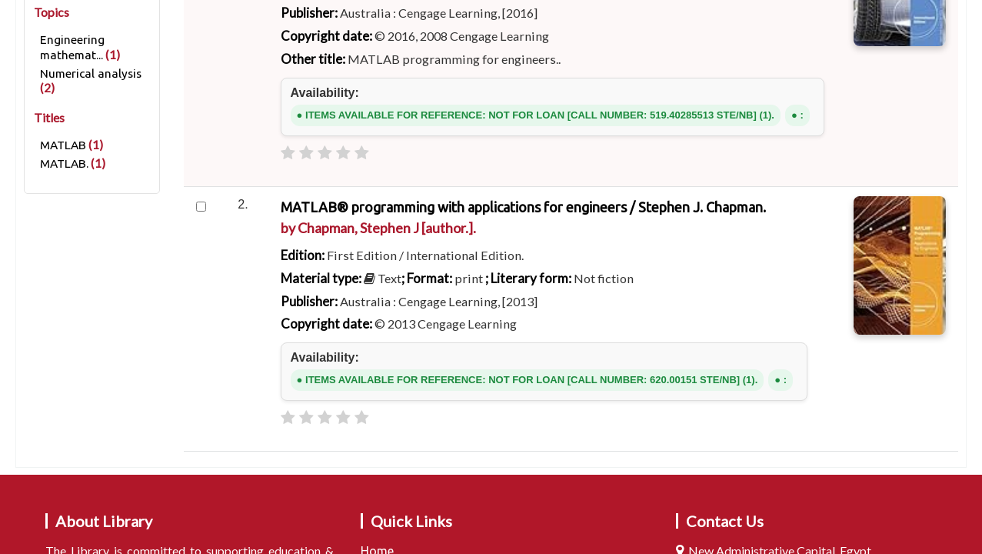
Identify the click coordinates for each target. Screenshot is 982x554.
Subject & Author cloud (686, 266)
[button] (114, 17)
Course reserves (429, 266)
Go (749, 204)
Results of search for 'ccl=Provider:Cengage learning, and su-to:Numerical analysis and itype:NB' (332, 449)
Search (271, 205)
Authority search (548, 266)
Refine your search (91, 489)
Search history (878, 17)
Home (39, 449)
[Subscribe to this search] (384, 503)
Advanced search (310, 266)
